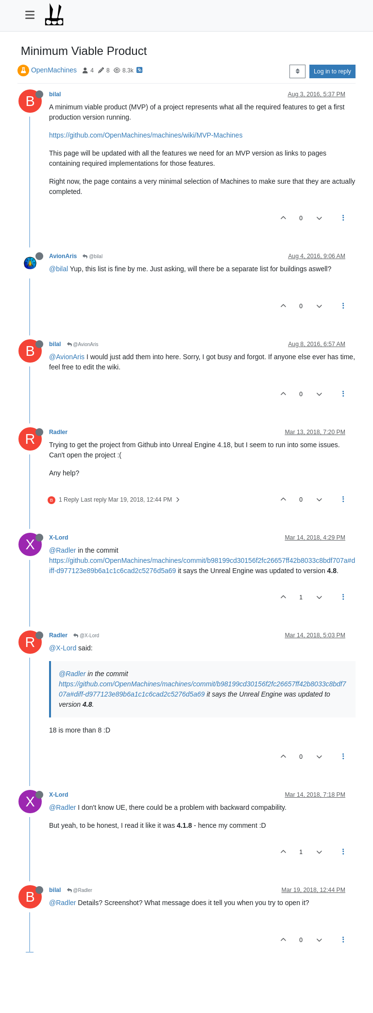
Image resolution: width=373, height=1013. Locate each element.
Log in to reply (332, 71)
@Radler (62, 550)
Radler (58, 432)
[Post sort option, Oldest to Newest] (297, 71)
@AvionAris (83, 344)
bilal (55, 94)
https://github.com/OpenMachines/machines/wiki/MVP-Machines (145, 135)
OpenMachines (54, 70)
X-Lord (58, 537)
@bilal (92, 256)
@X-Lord (86, 635)
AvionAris (63, 256)
